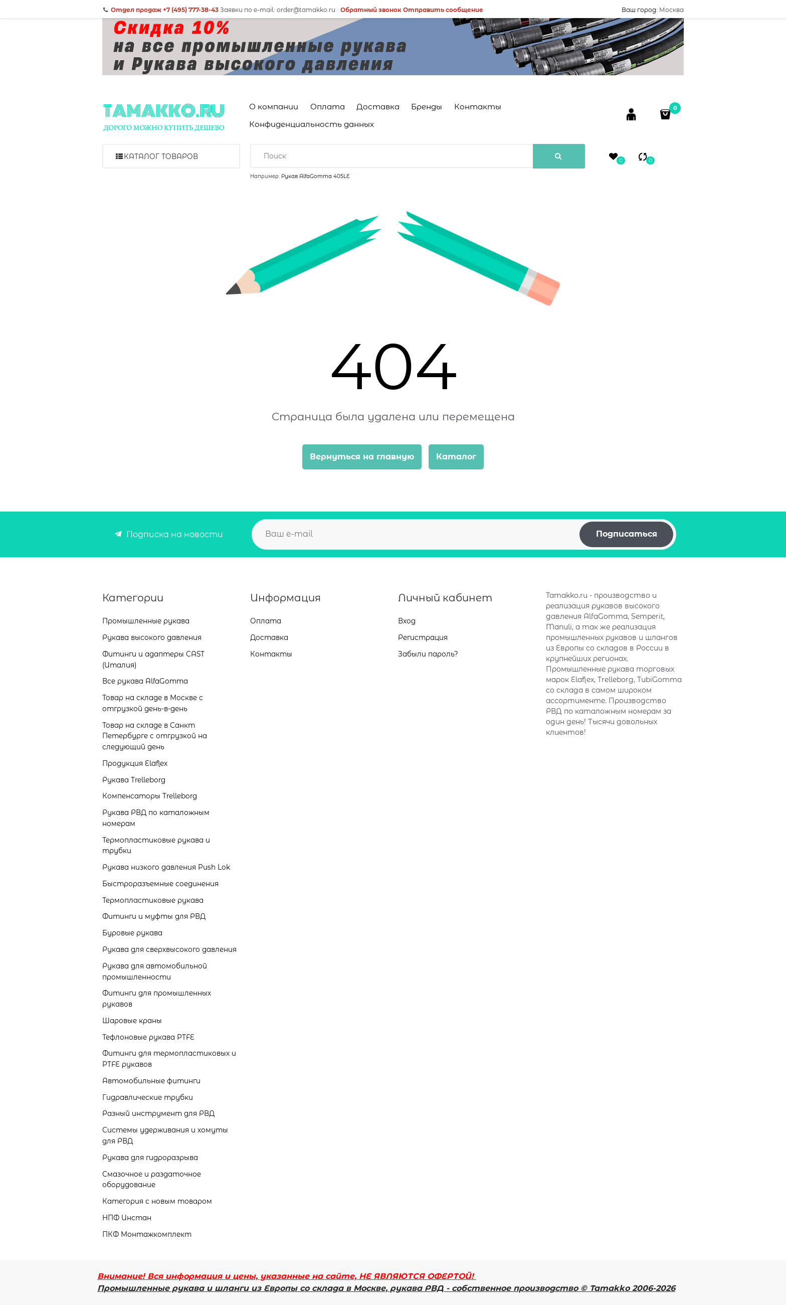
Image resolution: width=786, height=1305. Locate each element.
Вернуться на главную (362, 456)
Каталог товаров (161, 156)
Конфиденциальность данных (311, 124)
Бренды (426, 106)
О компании (273, 106)
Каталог (456, 456)
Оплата (327, 106)
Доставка (378, 106)
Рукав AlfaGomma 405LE (315, 176)
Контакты (477, 106)
